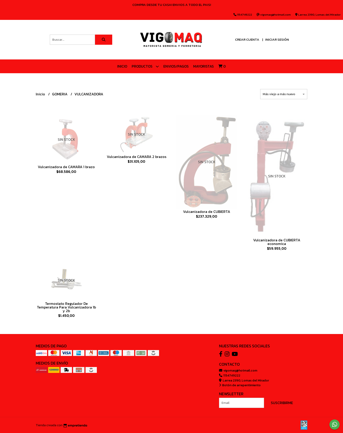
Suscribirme (282, 402)
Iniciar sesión (277, 39)
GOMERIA (60, 94)
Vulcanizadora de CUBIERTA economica (276, 241)
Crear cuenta (247, 39)
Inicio (122, 66)
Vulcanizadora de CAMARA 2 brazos (136, 156)
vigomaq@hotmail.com (238, 370)
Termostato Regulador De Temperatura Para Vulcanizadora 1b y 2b (66, 307)
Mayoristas (203, 66)
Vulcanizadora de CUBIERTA (206, 211)
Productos (145, 66)
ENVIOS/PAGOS (176, 66)
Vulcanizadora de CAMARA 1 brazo (66, 166)
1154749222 (229, 375)
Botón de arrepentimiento (240, 385)
